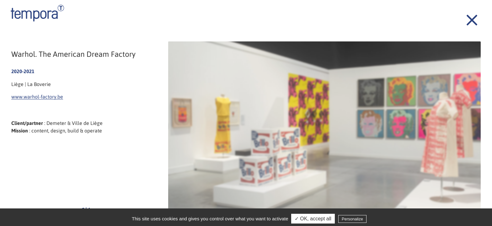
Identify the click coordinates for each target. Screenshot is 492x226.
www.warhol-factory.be (37, 97)
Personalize (352, 219)
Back (468, 17)
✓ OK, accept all (313, 219)
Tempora (37, 13)
